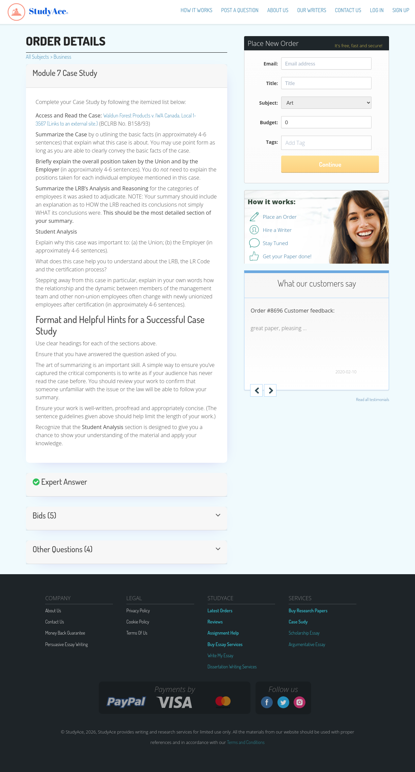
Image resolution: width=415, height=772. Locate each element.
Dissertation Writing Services (232, 666)
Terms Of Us (136, 633)
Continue (330, 164)
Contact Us (348, 10)
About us (278, 10)
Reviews (215, 621)
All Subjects (37, 56)
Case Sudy (298, 621)
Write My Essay (221, 655)
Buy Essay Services (225, 644)
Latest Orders (220, 610)
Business (60, 56)
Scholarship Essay (304, 633)
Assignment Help (223, 633)
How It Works (196, 10)
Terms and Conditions (245, 742)
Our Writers (311, 10)
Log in (377, 10)
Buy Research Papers (308, 610)
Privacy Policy (138, 610)
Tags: (272, 142)
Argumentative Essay (307, 644)
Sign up (400, 10)
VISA (174, 702)
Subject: (268, 103)
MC (223, 702)
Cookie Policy (137, 621)
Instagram (299, 702)
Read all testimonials (372, 399)
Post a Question (240, 10)
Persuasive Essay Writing (66, 644)
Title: (272, 83)
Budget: (269, 122)
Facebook (267, 702)
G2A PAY (126, 702)
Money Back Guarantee (65, 633)
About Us (53, 610)
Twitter (283, 702)
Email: (271, 63)
